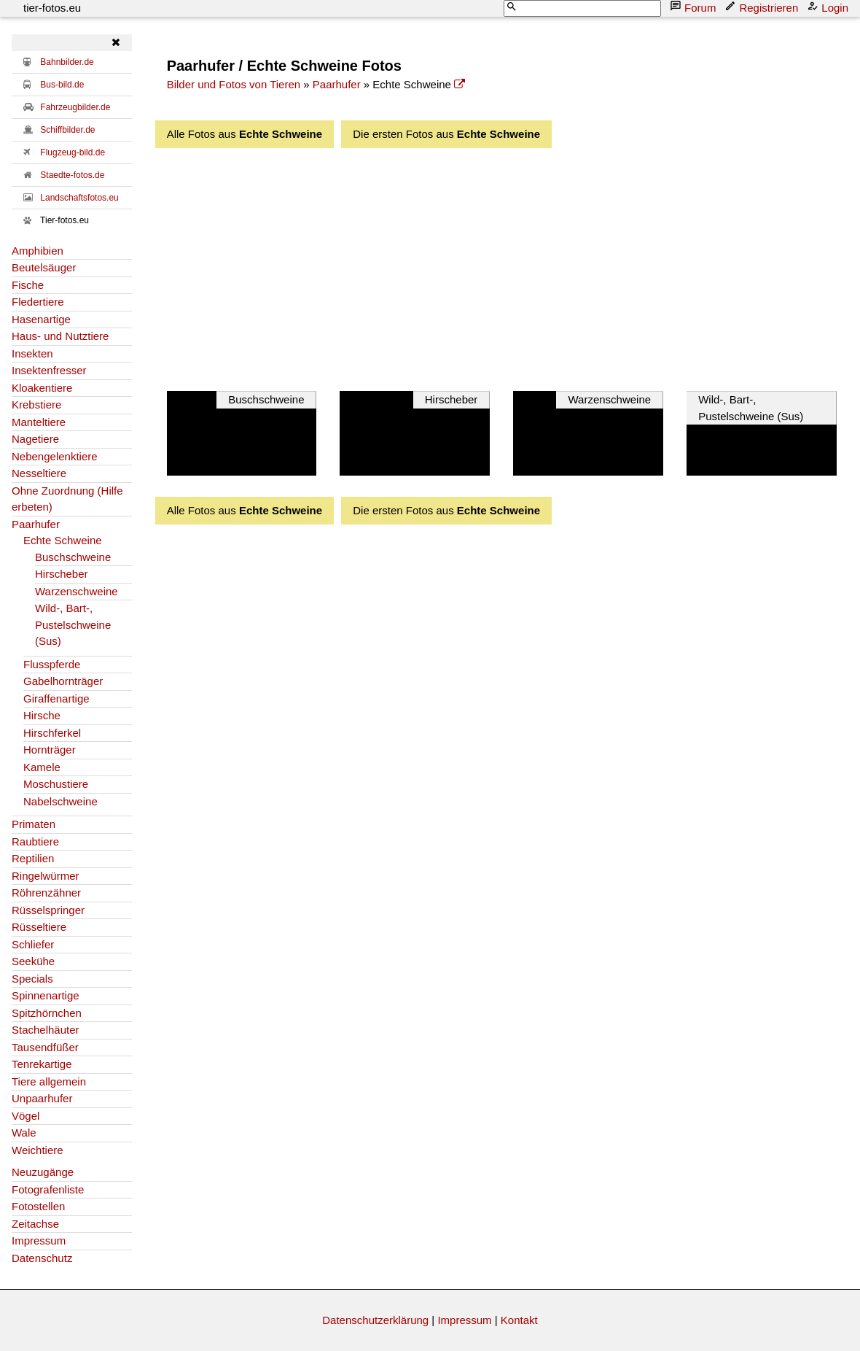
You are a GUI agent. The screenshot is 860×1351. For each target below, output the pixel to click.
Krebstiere (36, 404)
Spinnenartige (45, 995)
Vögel (25, 1116)
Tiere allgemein (49, 1081)
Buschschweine (73, 557)
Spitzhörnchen (47, 1013)
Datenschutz (42, 1258)
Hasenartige (41, 319)
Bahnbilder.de (66, 62)
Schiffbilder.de (67, 130)
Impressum (39, 1240)
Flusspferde (51, 664)
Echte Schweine (62, 540)
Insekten (32, 353)
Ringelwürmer (45, 876)
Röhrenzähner (46, 892)
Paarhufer (36, 524)
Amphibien (37, 250)
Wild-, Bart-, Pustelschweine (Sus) (73, 624)
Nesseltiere (39, 473)
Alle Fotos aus (244, 134)
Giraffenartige (56, 698)
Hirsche (41, 715)
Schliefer (33, 944)
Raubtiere (35, 841)
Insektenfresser (49, 370)
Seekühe (33, 961)
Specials (32, 978)
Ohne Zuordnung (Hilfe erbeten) (67, 499)
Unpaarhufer (42, 1098)
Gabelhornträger (63, 681)
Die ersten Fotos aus (446, 134)
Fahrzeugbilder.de (75, 107)
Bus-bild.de (62, 85)
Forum (694, 7)
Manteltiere (39, 422)
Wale (24, 1132)
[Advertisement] (513, 265)
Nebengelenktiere (55, 456)
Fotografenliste (48, 1189)
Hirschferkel (52, 733)
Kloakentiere (42, 388)
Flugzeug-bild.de (72, 152)
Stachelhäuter (45, 1029)
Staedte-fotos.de (72, 175)
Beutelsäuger (44, 267)
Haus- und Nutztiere (60, 336)
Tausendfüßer (45, 1047)
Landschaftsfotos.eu (79, 198)
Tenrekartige (42, 1064)
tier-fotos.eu (52, 7)
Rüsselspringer (48, 910)
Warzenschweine (76, 591)
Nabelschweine (60, 801)
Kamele (41, 767)
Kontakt (519, 1320)
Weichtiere (37, 1150)
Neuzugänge (43, 1172)
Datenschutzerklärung (375, 1320)
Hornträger (49, 749)
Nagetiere (35, 439)
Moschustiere (55, 784)
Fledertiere (38, 301)
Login (829, 7)
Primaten (33, 824)
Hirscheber (61, 574)
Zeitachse (35, 1224)
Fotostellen (38, 1206)
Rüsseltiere (39, 927)
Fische (28, 285)
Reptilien (33, 858)
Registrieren (762, 7)
